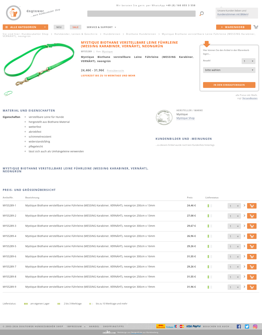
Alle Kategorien (25, 27)
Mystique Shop (185, 118)
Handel (94, 326)
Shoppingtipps (113, 326)
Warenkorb (236, 27)
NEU (59, 27)
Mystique (107, 51)
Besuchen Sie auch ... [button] (218, 326)
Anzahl (207, 60)
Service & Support (101, 27)
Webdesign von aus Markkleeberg (137, 332)
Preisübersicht (115, 70)
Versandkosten (249, 98)
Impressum (76, 326)
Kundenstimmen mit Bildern (232, 14)
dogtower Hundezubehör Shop (41, 326)
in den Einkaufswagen (229, 84)
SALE (76, 27)
